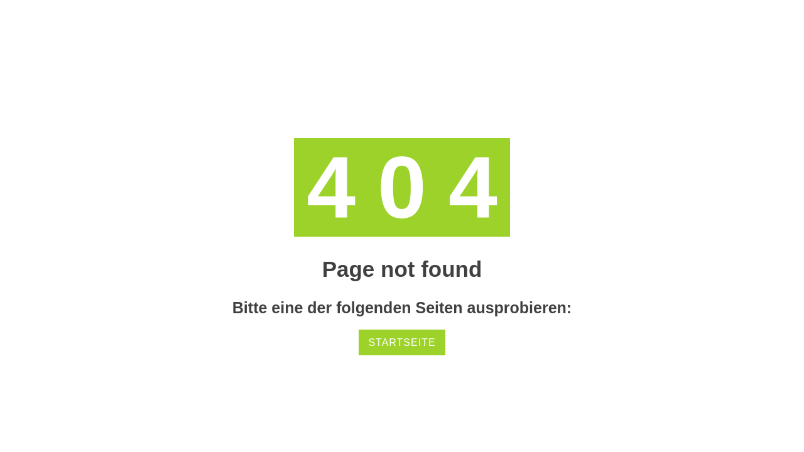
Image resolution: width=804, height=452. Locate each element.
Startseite (401, 342)
